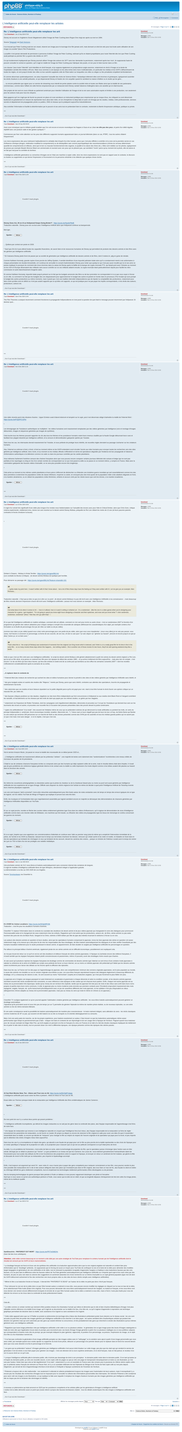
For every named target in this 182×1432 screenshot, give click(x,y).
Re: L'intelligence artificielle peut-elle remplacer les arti (32, 31)
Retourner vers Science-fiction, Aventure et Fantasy (20, 1411)
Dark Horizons (25, 42)
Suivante (175, 1401)
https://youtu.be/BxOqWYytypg (61, 1093)
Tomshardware (14, 874)
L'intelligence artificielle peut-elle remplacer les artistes (33, 23)
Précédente (7, 1401)
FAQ (156, 18)
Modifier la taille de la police (176, 14)
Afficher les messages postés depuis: (77, 1401)
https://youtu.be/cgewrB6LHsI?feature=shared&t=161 (47, 580)
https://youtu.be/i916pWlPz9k (39, 924)
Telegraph (13, 42)
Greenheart (10, 34)
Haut (177, 117)
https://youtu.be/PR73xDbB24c (47, 1252)
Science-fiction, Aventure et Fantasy (29, 14)
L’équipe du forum (136, 1424)
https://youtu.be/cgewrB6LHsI (48, 573)
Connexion (175, 18)
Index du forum (11, 14)
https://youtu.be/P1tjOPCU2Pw (15, 419)
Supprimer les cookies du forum (153, 1424)
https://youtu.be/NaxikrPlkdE (64, 223)
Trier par (101, 1401)
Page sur (164, 27)
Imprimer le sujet (172, 14)
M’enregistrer (165, 18)
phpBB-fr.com (95, 1429)
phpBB (85, 1427)
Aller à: (132, 1411)
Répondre (9, 27)
